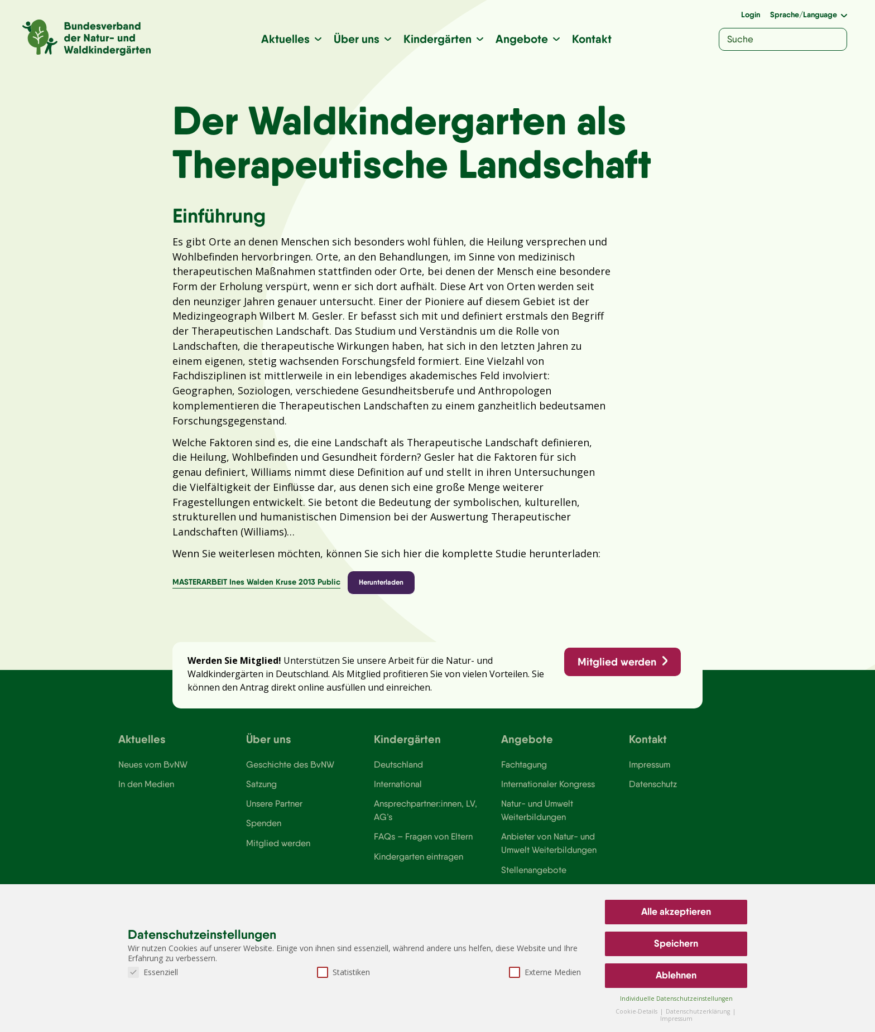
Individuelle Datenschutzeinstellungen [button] (676, 998)
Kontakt (592, 39)
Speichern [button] (676, 943)
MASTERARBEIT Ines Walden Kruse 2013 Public (256, 587)
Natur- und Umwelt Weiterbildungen (537, 818)
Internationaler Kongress (549, 791)
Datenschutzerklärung (699, 1011)
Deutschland (399, 771)
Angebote (522, 39)
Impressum (650, 771)
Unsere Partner (274, 811)
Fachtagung (524, 771)
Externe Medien (545, 972)
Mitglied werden (616, 667)
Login (750, 14)
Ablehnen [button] (676, 975)
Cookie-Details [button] (637, 1011)
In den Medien (146, 791)
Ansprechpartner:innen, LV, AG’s (426, 818)
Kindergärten (438, 39)
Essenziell (153, 972)
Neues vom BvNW (153, 771)
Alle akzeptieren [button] (676, 911)
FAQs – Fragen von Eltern (423, 844)
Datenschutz (653, 791)
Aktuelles (286, 39)
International (398, 791)
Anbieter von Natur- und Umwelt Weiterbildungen (549, 851)
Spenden (263, 831)
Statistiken (343, 972)
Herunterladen (381, 587)
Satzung (261, 791)
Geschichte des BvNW (290, 771)
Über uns (357, 39)
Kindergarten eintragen (419, 864)
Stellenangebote (533, 878)
